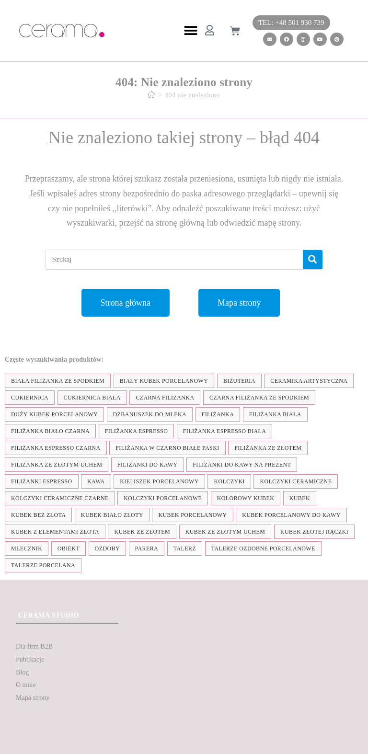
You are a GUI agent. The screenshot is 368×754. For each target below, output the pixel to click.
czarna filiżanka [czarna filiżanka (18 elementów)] (165, 397)
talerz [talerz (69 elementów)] (184, 548)
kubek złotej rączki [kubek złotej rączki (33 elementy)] (314, 531)
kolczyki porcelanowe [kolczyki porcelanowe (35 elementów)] (163, 498)
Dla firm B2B (34, 646)
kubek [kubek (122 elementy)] (299, 498)
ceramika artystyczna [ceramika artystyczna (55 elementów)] (308, 380)
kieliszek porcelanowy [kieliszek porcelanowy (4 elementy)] (159, 481)
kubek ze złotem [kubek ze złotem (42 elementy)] (142, 531)
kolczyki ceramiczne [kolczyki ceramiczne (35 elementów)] (296, 481)
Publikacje (30, 659)
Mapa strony (32, 697)
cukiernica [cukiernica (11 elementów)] (29, 397)
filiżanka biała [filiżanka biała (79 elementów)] (275, 414)
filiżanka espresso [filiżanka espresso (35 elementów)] (136, 431)
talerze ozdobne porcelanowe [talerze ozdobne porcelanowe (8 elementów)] (263, 548)
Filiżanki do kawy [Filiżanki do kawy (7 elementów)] (147, 464)
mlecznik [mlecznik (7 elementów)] (26, 548)
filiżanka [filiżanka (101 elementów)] (218, 414)
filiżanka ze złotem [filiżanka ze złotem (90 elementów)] (267, 448)
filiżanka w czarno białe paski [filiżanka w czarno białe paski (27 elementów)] (167, 448)
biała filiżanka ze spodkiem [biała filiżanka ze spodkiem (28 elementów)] (57, 380)
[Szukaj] (312, 259)
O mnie (26, 684)
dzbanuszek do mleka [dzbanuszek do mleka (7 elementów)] (150, 414)
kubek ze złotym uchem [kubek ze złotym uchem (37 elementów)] (225, 531)
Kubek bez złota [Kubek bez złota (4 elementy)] (38, 515)
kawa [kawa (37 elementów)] (96, 481)
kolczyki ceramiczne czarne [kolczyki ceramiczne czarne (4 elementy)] (60, 498)
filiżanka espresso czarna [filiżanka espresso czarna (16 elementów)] (56, 448)
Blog (22, 672)
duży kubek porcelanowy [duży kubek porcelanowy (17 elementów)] (54, 414)
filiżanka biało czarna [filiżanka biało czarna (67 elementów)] (50, 431)
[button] (190, 31)
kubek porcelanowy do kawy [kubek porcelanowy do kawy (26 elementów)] (291, 515)
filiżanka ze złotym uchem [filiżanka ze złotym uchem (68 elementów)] (56, 464)
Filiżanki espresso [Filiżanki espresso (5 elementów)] (41, 481)
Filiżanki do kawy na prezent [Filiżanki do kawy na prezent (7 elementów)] (242, 464)
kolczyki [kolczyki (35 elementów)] (229, 481)
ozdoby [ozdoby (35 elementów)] (107, 548)
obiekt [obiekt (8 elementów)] (69, 548)
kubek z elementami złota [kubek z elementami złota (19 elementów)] (55, 531)
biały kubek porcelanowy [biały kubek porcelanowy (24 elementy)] (164, 380)
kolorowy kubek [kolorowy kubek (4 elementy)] (245, 498)
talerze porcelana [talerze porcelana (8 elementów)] (43, 565)
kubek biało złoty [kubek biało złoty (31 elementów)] (112, 515)
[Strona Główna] (151, 95)
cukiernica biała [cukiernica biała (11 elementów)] (92, 397)
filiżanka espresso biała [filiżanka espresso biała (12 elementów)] (224, 431)
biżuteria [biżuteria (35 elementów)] (239, 380)
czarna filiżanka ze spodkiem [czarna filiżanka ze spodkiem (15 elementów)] (259, 397)
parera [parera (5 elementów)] (147, 548)
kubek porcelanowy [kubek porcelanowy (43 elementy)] (192, 515)
